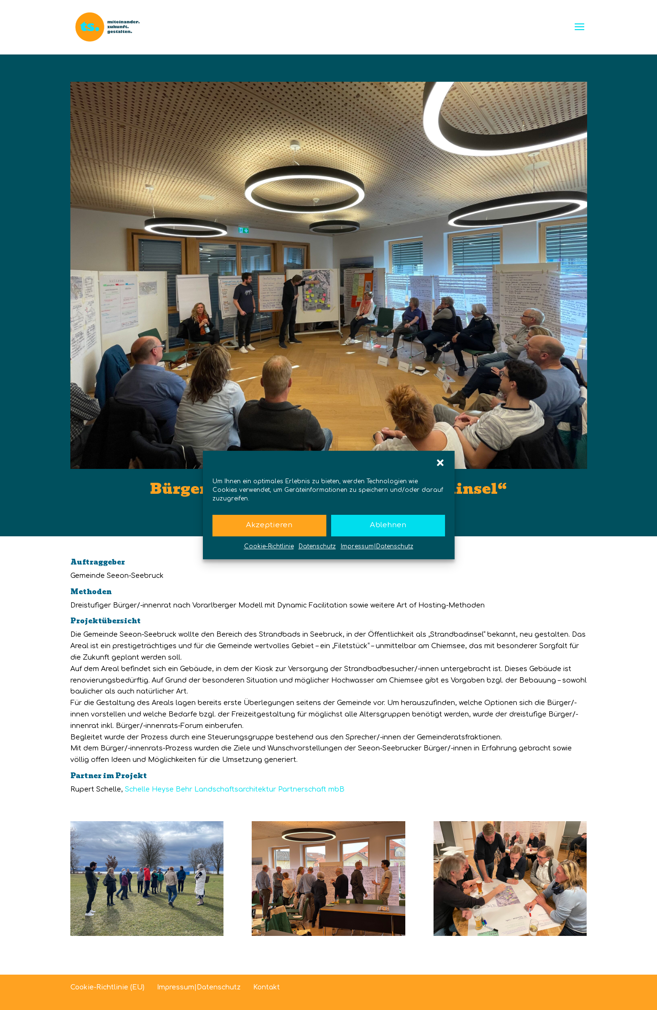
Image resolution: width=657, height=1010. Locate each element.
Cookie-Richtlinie (269, 546)
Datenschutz (317, 546)
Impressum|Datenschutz (377, 546)
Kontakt (266, 987)
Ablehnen (388, 525)
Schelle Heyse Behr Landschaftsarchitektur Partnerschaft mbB (235, 789)
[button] (440, 462)
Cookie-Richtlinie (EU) (107, 987)
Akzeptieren (269, 525)
